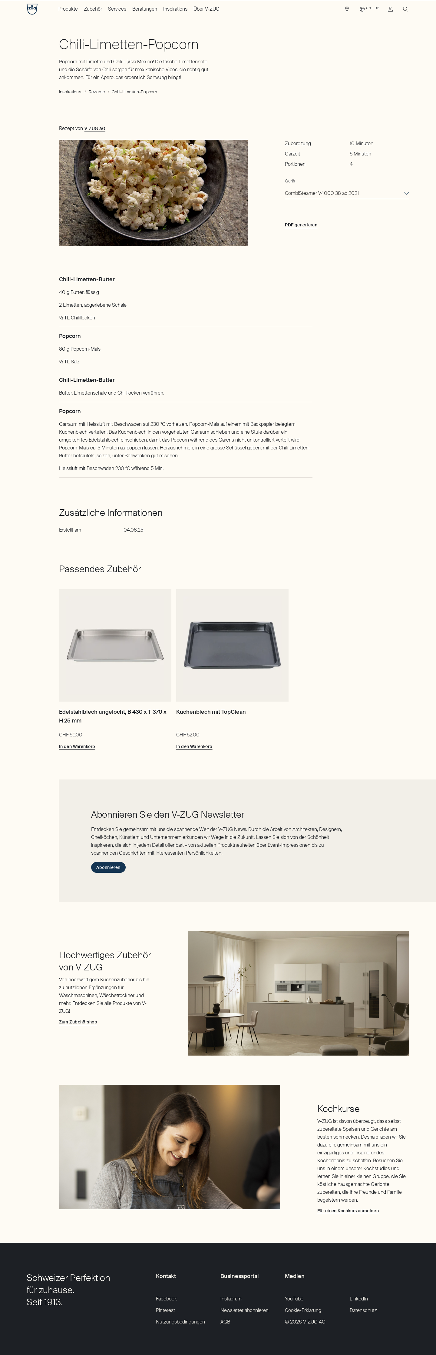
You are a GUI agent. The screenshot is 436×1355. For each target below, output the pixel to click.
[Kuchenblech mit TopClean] (232, 645)
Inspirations (175, 9)
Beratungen (144, 9)
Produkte (68, 9)
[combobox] (347, 194)
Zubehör (93, 9)
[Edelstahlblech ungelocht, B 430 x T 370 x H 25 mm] (115, 645)
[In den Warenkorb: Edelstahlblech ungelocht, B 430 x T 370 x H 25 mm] (77, 746)
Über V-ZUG (206, 9)
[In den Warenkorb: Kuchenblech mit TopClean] (194, 746)
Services (117, 9)
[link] (347, 10)
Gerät (290, 181)
